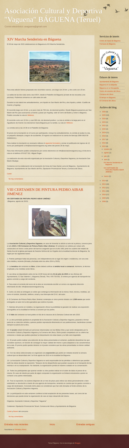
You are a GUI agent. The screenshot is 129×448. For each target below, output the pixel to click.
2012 (104, 188)
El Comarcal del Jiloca (107, 101)
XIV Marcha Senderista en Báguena (34, 39)
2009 (104, 198)
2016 (104, 143)
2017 (104, 139)
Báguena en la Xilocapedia (109, 88)
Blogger (77, 443)
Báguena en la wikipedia (108, 85)
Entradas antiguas (85, 424)
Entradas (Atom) (20, 429)
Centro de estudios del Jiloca (110, 91)
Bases (15, 411)
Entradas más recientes (16, 424)
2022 (104, 125)
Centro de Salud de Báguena (110, 41)
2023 (104, 122)
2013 (104, 184)
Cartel (9, 174)
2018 (104, 136)
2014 (104, 181)
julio (105, 156)
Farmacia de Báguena (107, 44)
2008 (104, 201)
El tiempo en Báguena (107, 97)
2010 (104, 194)
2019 (104, 132)
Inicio (52, 424)
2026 (104, 112)
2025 (104, 115)
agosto (106, 153)
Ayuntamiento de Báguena (109, 82)
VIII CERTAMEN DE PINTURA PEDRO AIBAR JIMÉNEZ (114, 170)
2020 (104, 129)
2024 (104, 119)
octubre (107, 149)
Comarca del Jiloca (106, 94)
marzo (106, 176)
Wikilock (31, 115)
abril (105, 159)
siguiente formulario (53, 143)
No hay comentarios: (16, 179)
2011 (104, 191)
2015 (104, 146)
